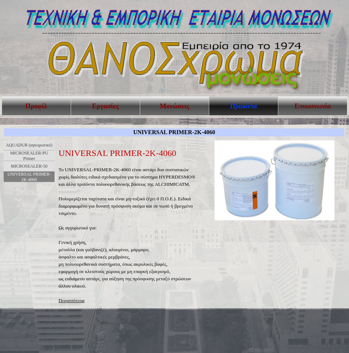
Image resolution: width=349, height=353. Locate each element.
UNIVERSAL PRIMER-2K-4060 (29, 177)
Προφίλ (36, 106)
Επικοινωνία (312, 106)
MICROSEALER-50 (29, 166)
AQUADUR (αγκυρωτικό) (29, 145)
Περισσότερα (71, 300)
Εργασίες (105, 106)
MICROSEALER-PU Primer (29, 156)
